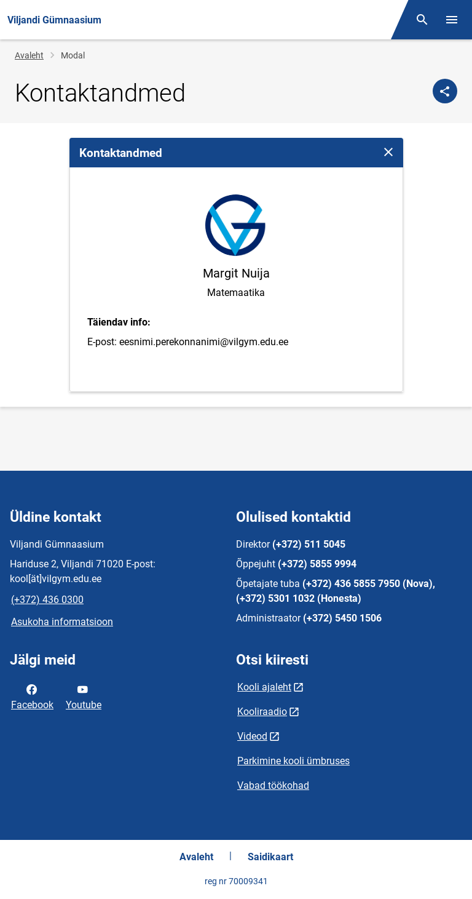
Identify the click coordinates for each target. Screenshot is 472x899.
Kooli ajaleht (264, 687)
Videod (252, 736)
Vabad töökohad (273, 785)
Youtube (83, 696)
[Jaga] (445, 91)
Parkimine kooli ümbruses (293, 761)
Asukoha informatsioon (62, 622)
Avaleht (29, 55)
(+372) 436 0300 (47, 599)
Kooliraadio (262, 711)
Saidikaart (270, 857)
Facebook (32, 696)
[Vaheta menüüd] (451, 19)
